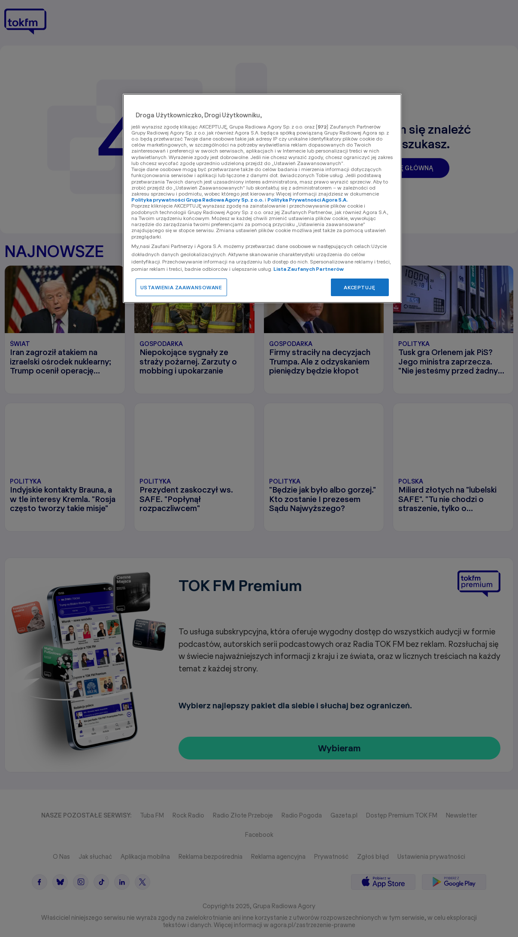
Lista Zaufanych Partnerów (308, 269)
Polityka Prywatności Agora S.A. (307, 199)
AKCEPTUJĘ (359, 287)
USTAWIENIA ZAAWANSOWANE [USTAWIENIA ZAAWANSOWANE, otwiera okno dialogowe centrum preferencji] (181, 287)
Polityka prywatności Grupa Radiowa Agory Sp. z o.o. (197, 199)
